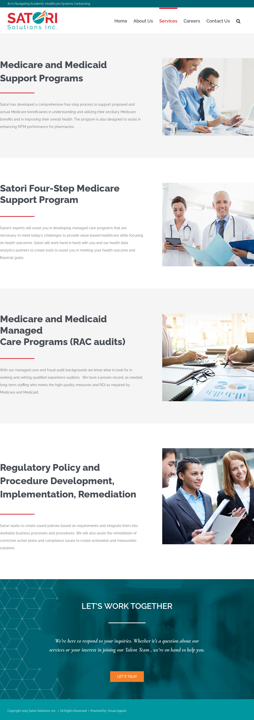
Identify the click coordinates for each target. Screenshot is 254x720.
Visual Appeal (116, 711)
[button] (238, 20)
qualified (40, 377)
